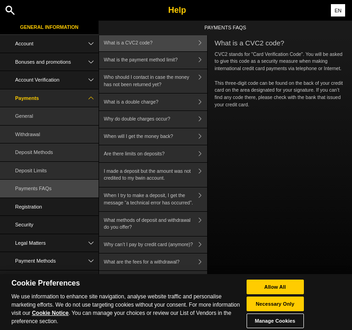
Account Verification (57, 80)
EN (338, 10)
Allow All (275, 290)
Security (24, 224)
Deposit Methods (34, 152)
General (24, 116)
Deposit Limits (31, 170)
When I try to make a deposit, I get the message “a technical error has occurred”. (156, 199)
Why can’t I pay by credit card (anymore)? (156, 244)
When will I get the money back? (156, 136)
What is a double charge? (156, 102)
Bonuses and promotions (57, 62)
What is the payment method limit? (156, 60)
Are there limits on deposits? (156, 153)
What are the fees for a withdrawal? (156, 261)
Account (57, 44)
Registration (28, 206)
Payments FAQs (33, 188)
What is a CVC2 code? (156, 42)
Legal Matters (57, 243)
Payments (57, 98)
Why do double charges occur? (156, 119)
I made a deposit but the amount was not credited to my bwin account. (156, 175)
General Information (49, 27)
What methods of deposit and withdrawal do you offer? (156, 224)
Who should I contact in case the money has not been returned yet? (156, 81)
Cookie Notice (50, 317)
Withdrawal (27, 134)
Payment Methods (57, 261)
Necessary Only (275, 307)
